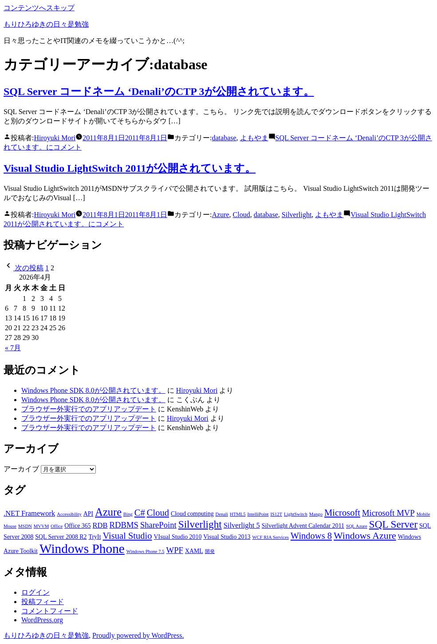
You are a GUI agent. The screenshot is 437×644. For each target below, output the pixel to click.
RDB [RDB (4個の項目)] (100, 525)
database (224, 138)
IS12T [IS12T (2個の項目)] (276, 514)
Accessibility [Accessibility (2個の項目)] (69, 514)
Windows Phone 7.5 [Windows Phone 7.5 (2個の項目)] (145, 551)
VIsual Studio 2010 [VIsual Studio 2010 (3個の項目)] (178, 536)
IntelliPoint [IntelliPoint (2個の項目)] (258, 514)
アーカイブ (21, 469)
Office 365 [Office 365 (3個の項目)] (77, 525)
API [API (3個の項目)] (88, 513)
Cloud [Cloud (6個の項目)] (158, 513)
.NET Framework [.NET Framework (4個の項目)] (29, 513)
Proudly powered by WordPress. (138, 635)
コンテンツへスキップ (39, 8)
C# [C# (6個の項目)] (139, 513)
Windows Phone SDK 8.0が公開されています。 (93, 390)
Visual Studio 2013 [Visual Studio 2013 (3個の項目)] (226, 536)
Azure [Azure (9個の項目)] (108, 512)
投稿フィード (42, 601)
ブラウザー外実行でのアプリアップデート (88, 409)
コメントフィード (49, 611)
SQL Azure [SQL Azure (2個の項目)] (356, 526)
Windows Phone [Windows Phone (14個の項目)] (82, 548)
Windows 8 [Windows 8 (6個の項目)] (311, 536)
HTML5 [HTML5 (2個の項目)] (238, 514)
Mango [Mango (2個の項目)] (316, 514)
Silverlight (297, 214)
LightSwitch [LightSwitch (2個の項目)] (295, 514)
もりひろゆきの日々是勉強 (46, 24)
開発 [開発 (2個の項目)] (210, 551)
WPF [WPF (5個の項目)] (174, 550)
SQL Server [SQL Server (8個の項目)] (393, 524)
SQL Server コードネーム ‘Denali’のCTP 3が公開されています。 (159, 91)
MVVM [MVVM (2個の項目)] (41, 526)
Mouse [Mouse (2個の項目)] (10, 526)
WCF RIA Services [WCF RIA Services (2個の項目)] (270, 537)
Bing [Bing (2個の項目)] (128, 514)
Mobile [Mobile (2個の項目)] (423, 514)
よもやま (254, 138)
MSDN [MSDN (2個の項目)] (25, 526)
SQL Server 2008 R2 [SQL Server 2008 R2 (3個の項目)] (61, 536)
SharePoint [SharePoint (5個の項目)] (158, 524)
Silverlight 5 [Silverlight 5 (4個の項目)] (242, 525)
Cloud (241, 214)
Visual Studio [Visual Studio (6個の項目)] (127, 536)
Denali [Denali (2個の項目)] (222, 514)
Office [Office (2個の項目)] (57, 526)
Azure (220, 214)
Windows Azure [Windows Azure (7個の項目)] (365, 535)
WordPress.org (42, 620)
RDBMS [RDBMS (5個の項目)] (124, 524)
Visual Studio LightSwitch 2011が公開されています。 (130, 168)
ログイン (35, 592)
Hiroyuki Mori (54, 138)
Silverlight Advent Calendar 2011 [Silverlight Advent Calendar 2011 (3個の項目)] (303, 525)
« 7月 (13, 348)
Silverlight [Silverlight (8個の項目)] (200, 524)
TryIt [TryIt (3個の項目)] (95, 536)
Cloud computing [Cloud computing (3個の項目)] (192, 513)
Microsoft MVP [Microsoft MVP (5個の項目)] (388, 513)
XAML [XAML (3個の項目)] (194, 551)
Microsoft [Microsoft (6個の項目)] (342, 513)
